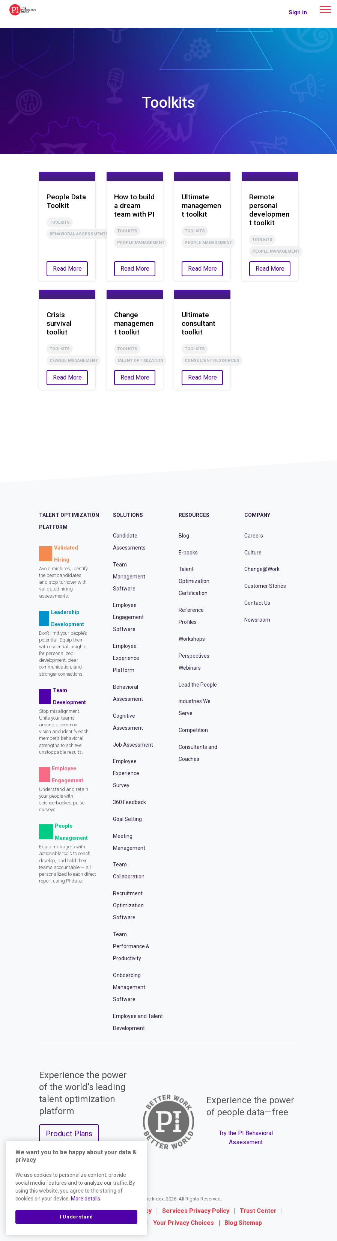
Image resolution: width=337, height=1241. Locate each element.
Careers (253, 536)
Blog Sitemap (243, 1222)
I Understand (76, 1217)
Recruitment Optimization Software (128, 905)
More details (85, 1199)
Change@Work (262, 569)
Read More (67, 268)
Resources (194, 515)
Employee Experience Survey (126, 773)
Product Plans (69, 1133)
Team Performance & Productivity (131, 946)
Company (257, 515)
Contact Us (257, 603)
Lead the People (198, 685)
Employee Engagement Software (128, 617)
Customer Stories (265, 586)
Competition (193, 730)
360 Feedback (129, 802)
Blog (184, 536)
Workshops (192, 639)
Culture (253, 553)
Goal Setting (127, 819)
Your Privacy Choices (183, 1222)
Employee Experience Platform (126, 658)
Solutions (128, 515)
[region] (76, 1188)
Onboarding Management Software (129, 987)
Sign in (298, 12)
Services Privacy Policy (195, 1210)
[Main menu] (325, 9)
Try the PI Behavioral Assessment (246, 1138)
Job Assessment (133, 745)
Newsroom (257, 620)
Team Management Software (129, 577)
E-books (188, 553)
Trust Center (258, 1210)
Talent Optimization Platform (69, 521)
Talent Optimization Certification (194, 581)
